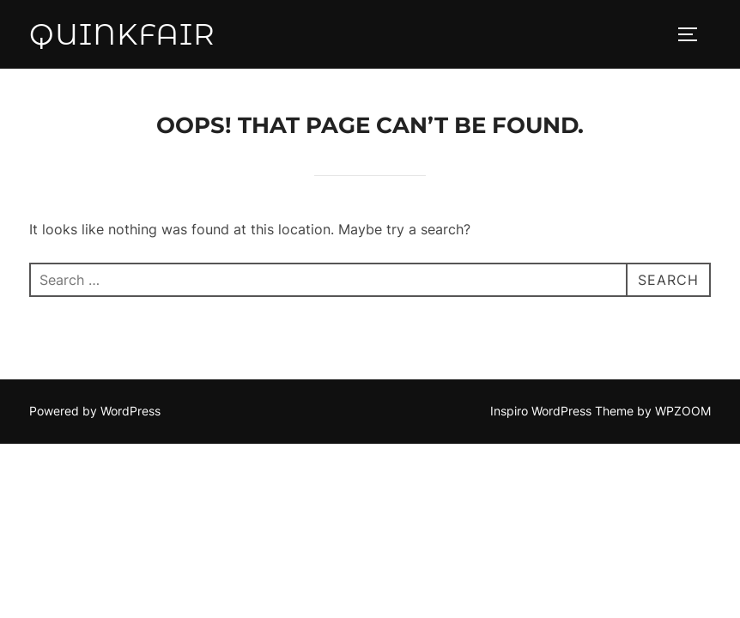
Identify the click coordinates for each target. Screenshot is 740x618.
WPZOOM (683, 410)
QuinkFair (122, 34)
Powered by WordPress (95, 410)
